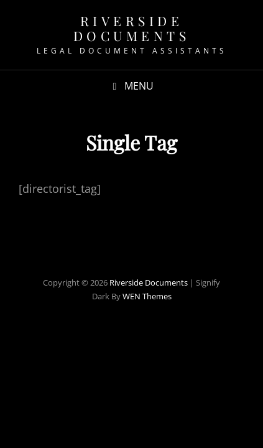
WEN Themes (147, 296)
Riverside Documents (131, 28)
